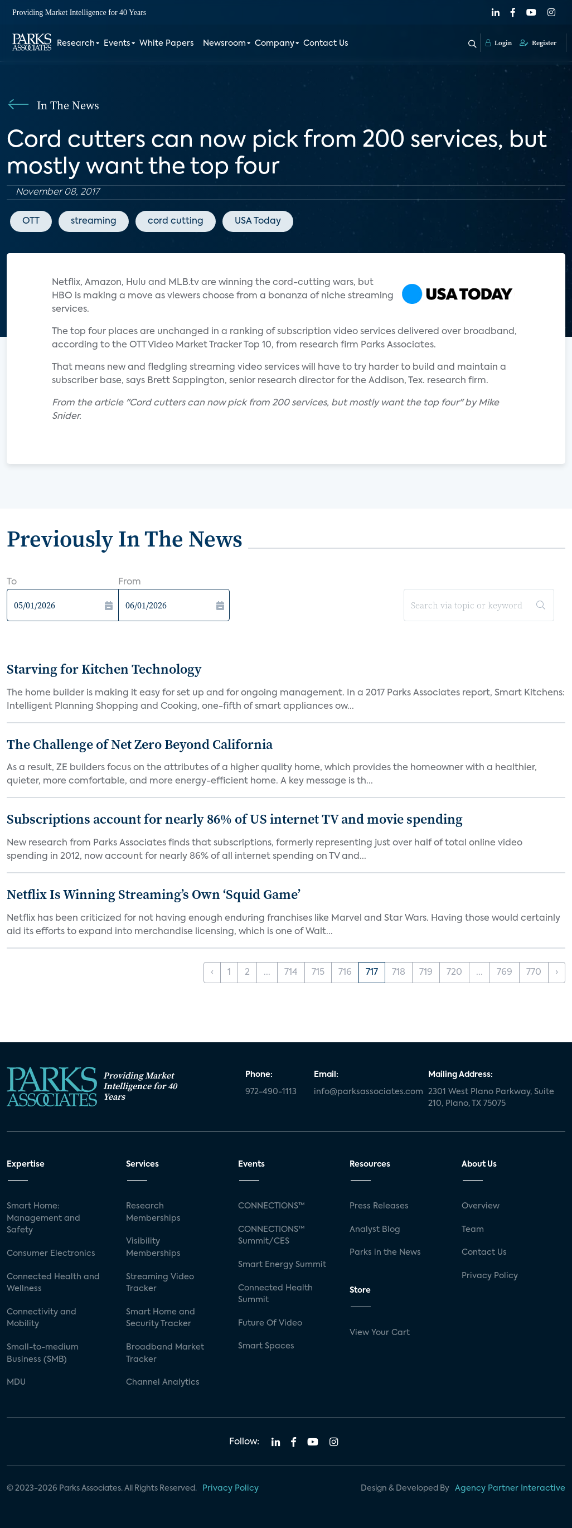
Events (117, 43)
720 (454, 972)
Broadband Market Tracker (165, 1353)
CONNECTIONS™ (271, 1206)
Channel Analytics (163, 1382)
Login (499, 42)
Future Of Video (270, 1323)
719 (426, 972)
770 (533, 972)
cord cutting (175, 221)
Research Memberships (153, 1212)
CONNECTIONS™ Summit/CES (271, 1236)
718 (398, 972)
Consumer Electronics (51, 1254)
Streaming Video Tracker (160, 1283)
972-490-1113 (271, 1092)
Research (76, 43)
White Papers (166, 43)
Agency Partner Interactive (510, 1488)
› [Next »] (556, 972)
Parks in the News (385, 1252)
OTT (31, 221)
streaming (94, 221)
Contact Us (325, 43)
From (129, 582)
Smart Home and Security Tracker (160, 1318)
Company (274, 43)
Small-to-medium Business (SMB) (43, 1353)
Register (538, 42)
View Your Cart (380, 1333)
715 (318, 972)
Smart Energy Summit (282, 1265)
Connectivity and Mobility (41, 1318)
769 (504, 972)
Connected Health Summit (275, 1294)
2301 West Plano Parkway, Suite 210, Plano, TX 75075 (491, 1098)
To (12, 582)
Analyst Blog (375, 1230)
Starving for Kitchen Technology (104, 669)
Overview (481, 1206)
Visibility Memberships (153, 1247)
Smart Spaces (266, 1346)
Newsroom (224, 43)
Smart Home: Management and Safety (43, 1218)
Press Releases (379, 1206)
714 (291, 972)
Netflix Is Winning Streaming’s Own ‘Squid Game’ (153, 894)
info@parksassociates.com (364, 1092)
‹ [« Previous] (212, 972)
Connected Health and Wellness (53, 1283)
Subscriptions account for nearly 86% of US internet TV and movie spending (235, 819)
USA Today (258, 221)
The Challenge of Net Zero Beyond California (140, 744)
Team (473, 1230)
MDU (16, 1382)
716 (345, 972)
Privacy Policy (490, 1276)
